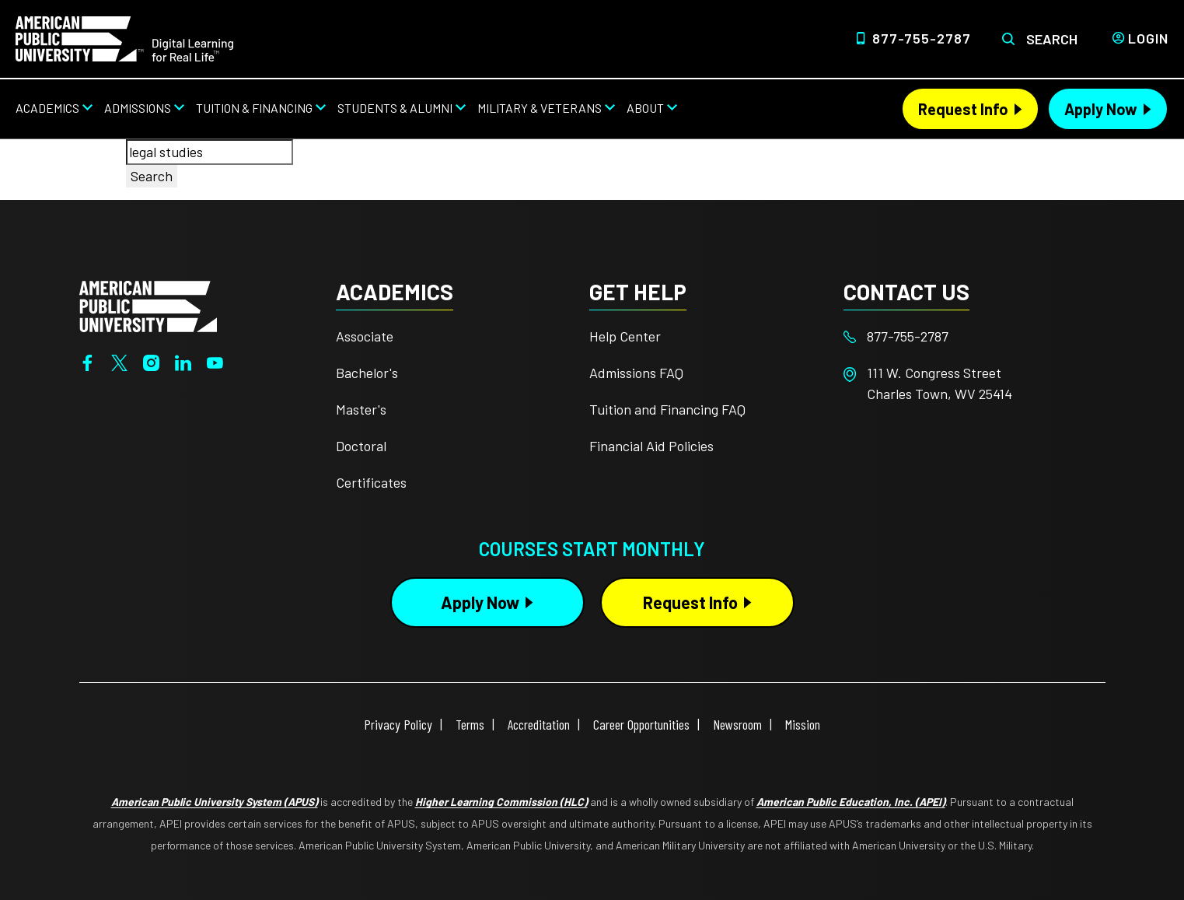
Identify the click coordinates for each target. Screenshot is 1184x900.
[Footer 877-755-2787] (970, 336)
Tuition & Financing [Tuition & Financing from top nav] (254, 107)
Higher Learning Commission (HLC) (501, 801)
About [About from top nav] (645, 107)
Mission (802, 724)
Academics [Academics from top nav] (47, 107)
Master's (361, 409)
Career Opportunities (641, 724)
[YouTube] (215, 360)
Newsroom (737, 724)
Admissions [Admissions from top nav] (137, 107)
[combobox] (209, 152)
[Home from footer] (148, 304)
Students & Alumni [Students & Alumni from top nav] (394, 107)
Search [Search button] (152, 175)
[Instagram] (151, 360)
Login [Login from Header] (1148, 38)
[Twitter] (119, 360)
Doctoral (361, 445)
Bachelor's (367, 372)
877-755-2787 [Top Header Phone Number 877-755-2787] (921, 38)
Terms (470, 724)
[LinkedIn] (183, 360)
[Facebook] (87, 360)
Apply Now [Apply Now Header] (1100, 109)
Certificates (371, 482)
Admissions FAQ (636, 372)
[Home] (124, 37)
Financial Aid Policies (651, 445)
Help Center (625, 336)
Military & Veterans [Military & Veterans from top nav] (539, 107)
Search (1051, 38)
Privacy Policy (398, 724)
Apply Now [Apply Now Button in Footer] (480, 602)
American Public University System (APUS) (214, 801)
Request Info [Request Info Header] (963, 109)
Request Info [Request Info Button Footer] (690, 602)
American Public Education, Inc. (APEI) (850, 801)
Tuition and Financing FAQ (667, 409)
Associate (364, 336)
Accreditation (539, 724)
